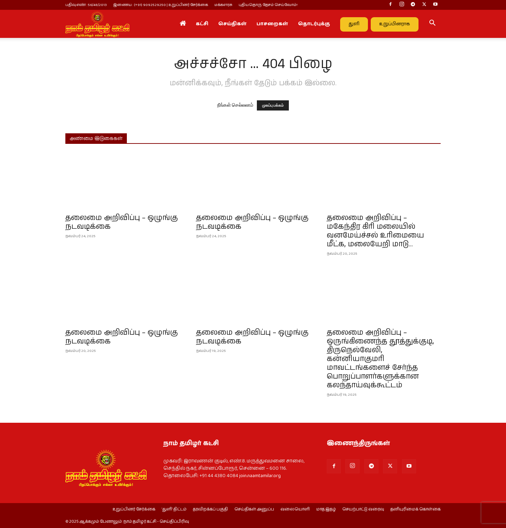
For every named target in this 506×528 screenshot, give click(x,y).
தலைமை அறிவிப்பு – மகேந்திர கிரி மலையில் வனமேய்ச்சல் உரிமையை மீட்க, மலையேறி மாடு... (375, 231)
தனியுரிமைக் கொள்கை (415, 509)
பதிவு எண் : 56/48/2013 (86, 5)
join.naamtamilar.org (260, 476)
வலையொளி (295, 509)
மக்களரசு (223, 5)
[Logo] (97, 24)
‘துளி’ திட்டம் (174, 509)
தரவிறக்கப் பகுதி (210, 509)
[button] (432, 24)
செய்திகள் (232, 24)
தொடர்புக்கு (314, 24)
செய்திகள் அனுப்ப (254, 509)
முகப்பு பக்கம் (273, 105)
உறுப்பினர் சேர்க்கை (133, 509)
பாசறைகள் (272, 24)
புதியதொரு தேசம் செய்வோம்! (268, 5)
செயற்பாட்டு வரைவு (363, 509)
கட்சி (202, 24)
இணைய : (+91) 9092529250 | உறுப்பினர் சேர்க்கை (160, 5)
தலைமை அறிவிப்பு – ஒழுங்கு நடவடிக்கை (121, 222)
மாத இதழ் (326, 509)
